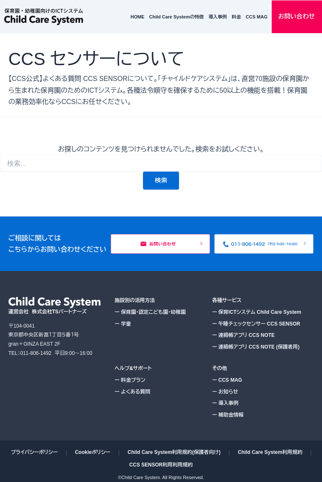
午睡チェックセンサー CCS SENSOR (256, 324)
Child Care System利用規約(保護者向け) (174, 452)
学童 (123, 324)
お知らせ (225, 392)
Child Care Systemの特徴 (176, 16)
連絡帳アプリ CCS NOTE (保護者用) (256, 347)
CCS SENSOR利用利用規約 (160, 465)
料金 (236, 16)
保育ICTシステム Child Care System (256, 312)
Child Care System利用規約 (270, 452)
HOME (137, 16)
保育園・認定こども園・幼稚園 (150, 312)
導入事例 (217, 16)
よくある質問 (133, 392)
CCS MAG (256, 16)
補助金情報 (228, 415)
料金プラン (130, 380)
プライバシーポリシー (34, 452)
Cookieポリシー (93, 452)
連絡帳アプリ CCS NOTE (243, 335)
